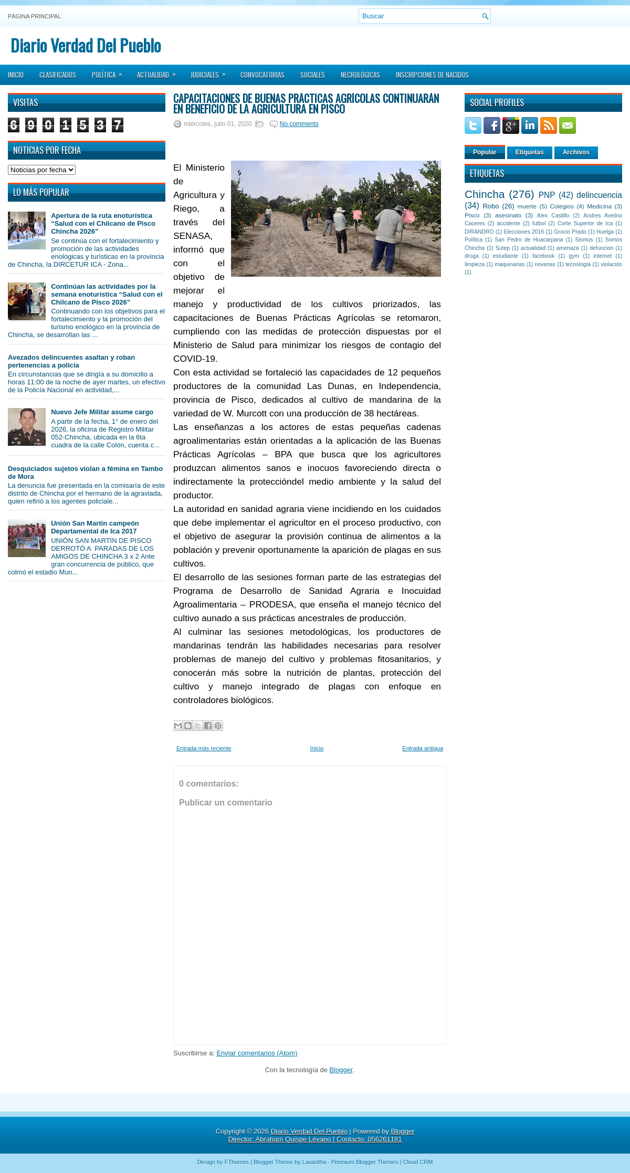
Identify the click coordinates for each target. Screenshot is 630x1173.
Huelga (605, 232)
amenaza (567, 248)
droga (472, 256)
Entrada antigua (422, 748)
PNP (547, 195)
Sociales (312, 74)
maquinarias (510, 264)
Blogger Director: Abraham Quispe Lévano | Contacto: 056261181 (321, 1135)
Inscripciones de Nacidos (432, 74)
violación (611, 264)
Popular (485, 152)
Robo (490, 206)
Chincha (485, 194)
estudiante (505, 256)
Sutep (503, 248)
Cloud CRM (418, 1162)
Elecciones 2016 (524, 232)
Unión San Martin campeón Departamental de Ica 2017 (95, 527)
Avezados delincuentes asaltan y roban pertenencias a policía (71, 361)
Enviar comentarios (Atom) (256, 1053)
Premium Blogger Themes (364, 1162)
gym (574, 256)
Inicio (16, 74)
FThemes (237, 1162)
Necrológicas (360, 74)
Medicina (599, 206)
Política (110, 71)
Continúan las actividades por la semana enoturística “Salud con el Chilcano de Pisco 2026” (106, 294)
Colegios (561, 206)
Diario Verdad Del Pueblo (85, 45)
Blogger (341, 1070)
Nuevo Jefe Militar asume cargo (102, 412)
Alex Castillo (553, 215)
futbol (538, 223)
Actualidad (160, 71)
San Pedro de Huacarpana (529, 240)
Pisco (472, 215)
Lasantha (314, 1162)
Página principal (34, 16)
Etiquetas (530, 152)
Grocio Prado (570, 232)
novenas (545, 264)
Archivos (576, 152)
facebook (543, 256)
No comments (299, 124)
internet (602, 256)
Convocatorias (262, 74)
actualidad (533, 248)
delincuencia (599, 195)
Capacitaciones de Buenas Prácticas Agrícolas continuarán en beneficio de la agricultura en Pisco (306, 103)
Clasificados (57, 74)
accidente (508, 223)
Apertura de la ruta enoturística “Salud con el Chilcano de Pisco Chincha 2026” (103, 223)
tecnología (578, 264)
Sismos (584, 240)
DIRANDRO (479, 232)
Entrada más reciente (204, 748)
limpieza (475, 264)
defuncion (601, 248)
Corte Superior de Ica (585, 223)
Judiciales (212, 71)
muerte (527, 206)
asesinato (508, 215)
